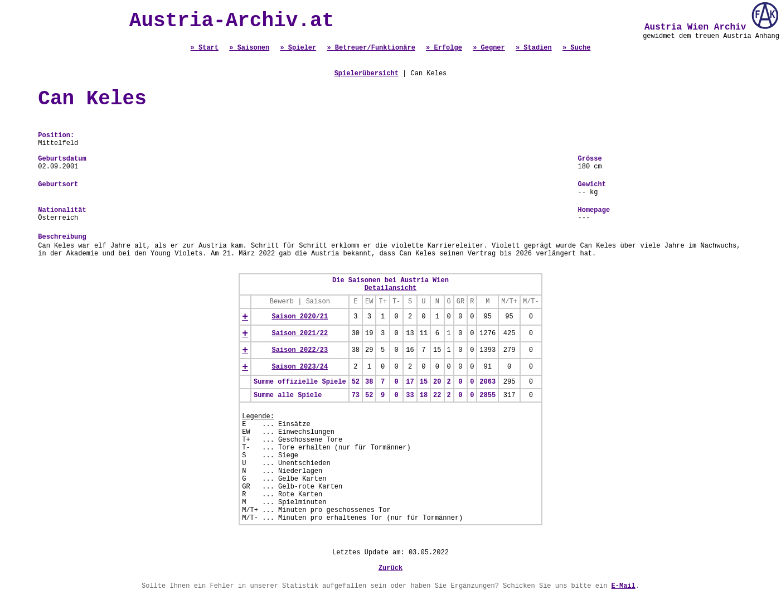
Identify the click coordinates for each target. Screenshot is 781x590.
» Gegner (489, 48)
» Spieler (298, 48)
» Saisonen (249, 48)
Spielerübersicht (366, 74)
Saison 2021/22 (299, 333)
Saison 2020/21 (299, 317)
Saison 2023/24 (299, 367)
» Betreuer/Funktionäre (371, 48)
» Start (205, 48)
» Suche (576, 48)
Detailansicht (391, 288)
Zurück (390, 568)
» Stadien (534, 48)
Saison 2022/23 (299, 350)
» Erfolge (444, 48)
